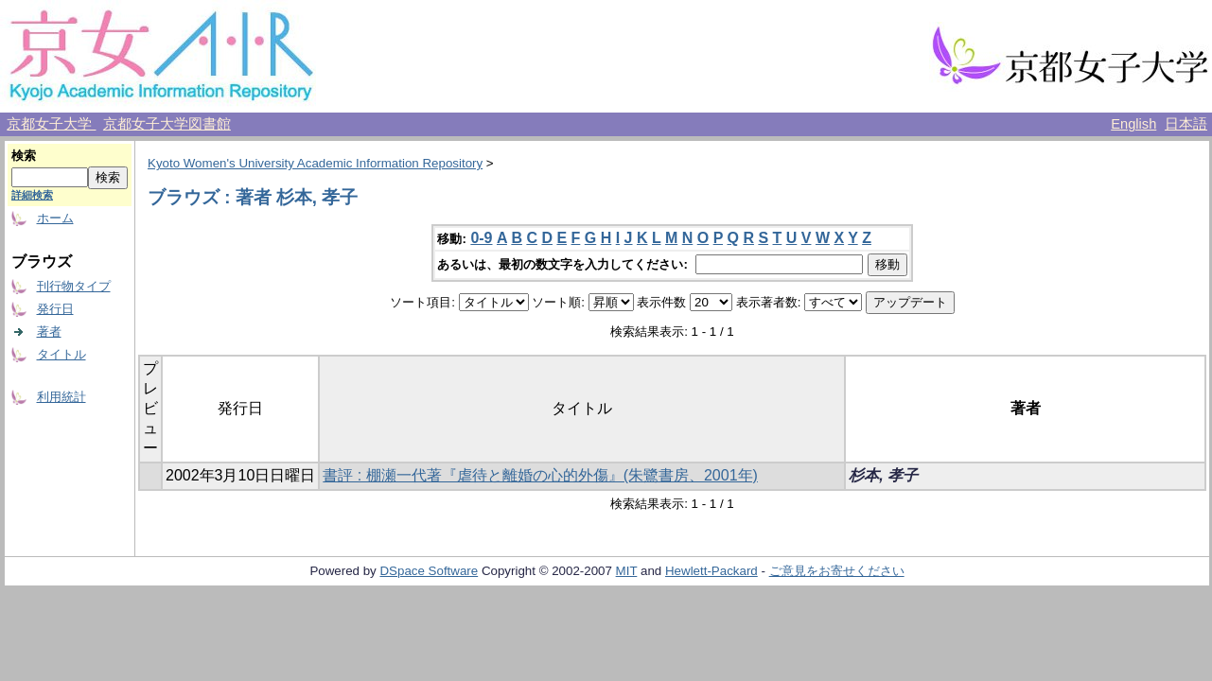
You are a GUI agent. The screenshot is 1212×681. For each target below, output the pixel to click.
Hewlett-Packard (711, 571)
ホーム (55, 218)
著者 (49, 331)
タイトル (61, 354)
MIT (627, 571)
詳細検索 (32, 195)
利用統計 (61, 397)
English (1133, 123)
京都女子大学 (51, 123)
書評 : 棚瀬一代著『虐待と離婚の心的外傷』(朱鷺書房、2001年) (540, 475)
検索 (23, 155)
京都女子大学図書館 (167, 123)
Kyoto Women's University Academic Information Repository (315, 163)
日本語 (1186, 123)
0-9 (481, 238)
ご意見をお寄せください (837, 571)
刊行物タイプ (74, 286)
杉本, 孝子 (883, 475)
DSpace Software (428, 571)
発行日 (55, 309)
